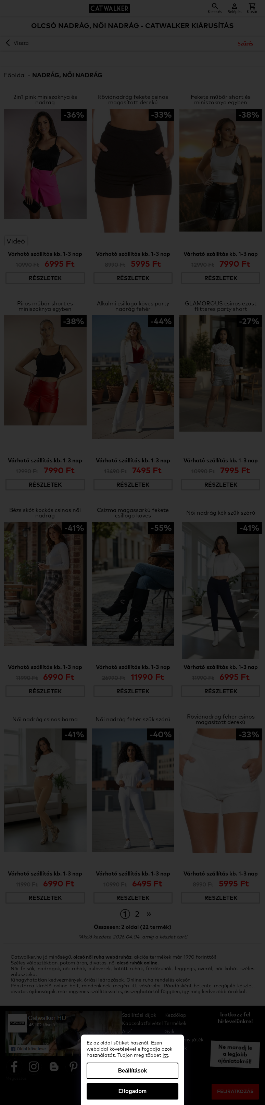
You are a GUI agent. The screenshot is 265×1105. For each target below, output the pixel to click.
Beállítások (132, 1071)
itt (165, 1055)
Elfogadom (132, 1091)
